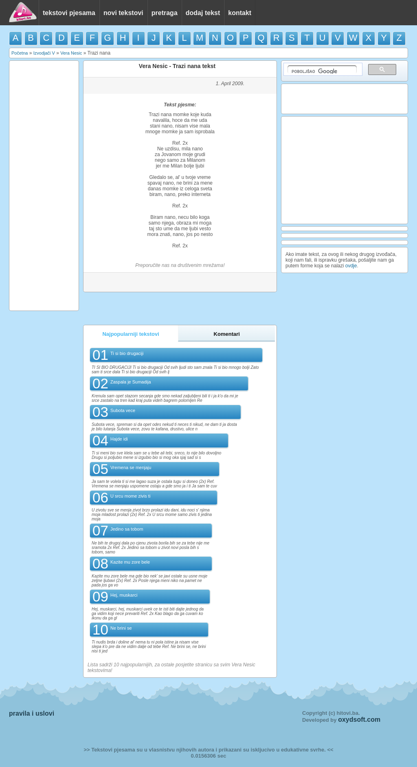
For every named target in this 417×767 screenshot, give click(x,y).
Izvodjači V (44, 53)
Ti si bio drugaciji (127, 353)
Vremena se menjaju (130, 467)
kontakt (239, 12)
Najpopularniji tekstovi (130, 334)
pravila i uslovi (31, 713)
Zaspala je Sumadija (130, 381)
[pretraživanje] (322, 69)
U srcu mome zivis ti (130, 496)
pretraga (164, 12)
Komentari (227, 334)
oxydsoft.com (359, 719)
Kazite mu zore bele (130, 562)
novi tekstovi (123, 12)
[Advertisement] (44, 185)
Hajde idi (119, 438)
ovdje (351, 266)
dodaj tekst (203, 12)
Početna (19, 53)
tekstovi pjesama (69, 12)
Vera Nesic (71, 53)
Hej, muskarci (124, 595)
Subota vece (122, 410)
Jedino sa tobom (126, 529)
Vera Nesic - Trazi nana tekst (177, 66)
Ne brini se (121, 628)
